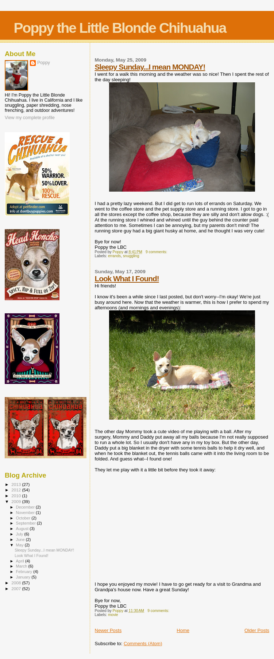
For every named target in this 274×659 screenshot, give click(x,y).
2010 (16, 495)
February (25, 571)
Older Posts (256, 630)
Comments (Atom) (143, 643)
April (20, 561)
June (21, 539)
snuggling (131, 256)
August (23, 528)
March (22, 566)
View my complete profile (30, 117)
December (26, 507)
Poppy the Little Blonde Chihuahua (120, 28)
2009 (16, 501)
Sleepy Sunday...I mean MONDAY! (150, 67)
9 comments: (157, 252)
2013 (16, 484)
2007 (16, 588)
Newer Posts (108, 630)
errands (114, 256)
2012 (16, 489)
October (24, 518)
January (24, 577)
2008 (16, 582)
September (26, 523)
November (26, 512)
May (20, 545)
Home (183, 630)
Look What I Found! (127, 278)
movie (113, 615)
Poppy (43, 62)
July (20, 534)
